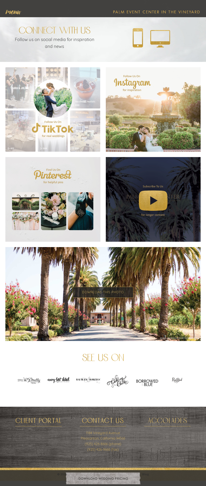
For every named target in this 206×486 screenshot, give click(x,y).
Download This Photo (103, 292)
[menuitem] (15, 11)
